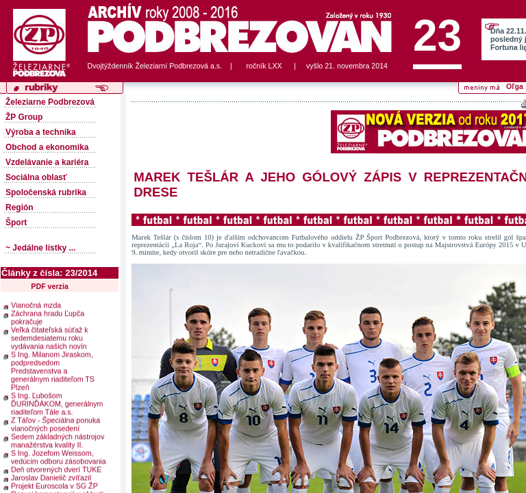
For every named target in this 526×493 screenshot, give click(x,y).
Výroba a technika (40, 132)
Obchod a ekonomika (46, 147)
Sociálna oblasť (36, 177)
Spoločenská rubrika (45, 192)
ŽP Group (23, 117)
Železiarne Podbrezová (50, 102)
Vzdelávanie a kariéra (46, 162)
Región (19, 207)
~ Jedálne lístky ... (40, 248)
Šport (16, 222)
